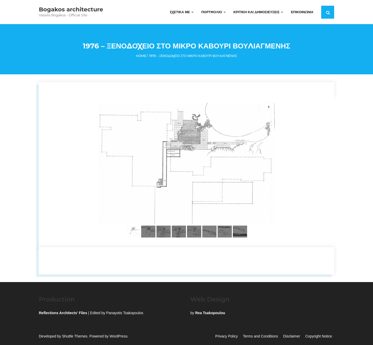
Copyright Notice (318, 336)
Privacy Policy (226, 336)
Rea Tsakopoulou (210, 313)
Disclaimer (291, 336)
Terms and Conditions (260, 336)
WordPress (118, 336)
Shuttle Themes (75, 336)
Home (141, 56)
